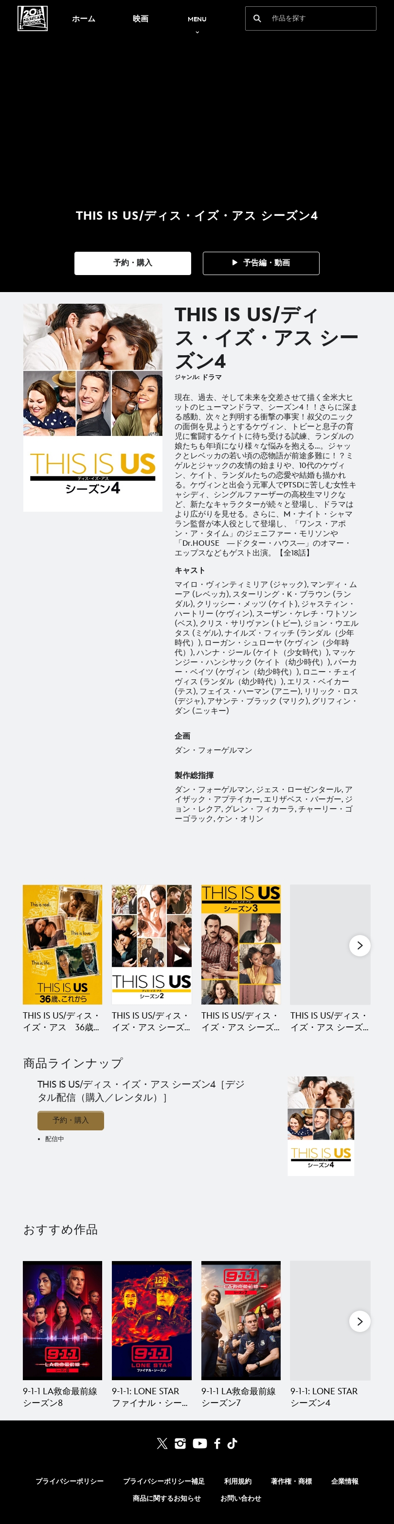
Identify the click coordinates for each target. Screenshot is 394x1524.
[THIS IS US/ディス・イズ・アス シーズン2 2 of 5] (151, 944)
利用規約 (237, 1481)
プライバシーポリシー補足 (164, 1481)
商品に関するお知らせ (167, 1498)
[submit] (257, 18)
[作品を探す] (304, 18)
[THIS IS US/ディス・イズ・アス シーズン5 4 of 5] (330, 944)
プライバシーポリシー (70, 1481)
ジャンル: (187, 377)
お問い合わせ (240, 1498)
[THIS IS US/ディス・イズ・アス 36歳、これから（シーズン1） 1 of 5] (62, 944)
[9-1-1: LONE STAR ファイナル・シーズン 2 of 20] (151, 1320)
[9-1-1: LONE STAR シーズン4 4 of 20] (330, 1320)
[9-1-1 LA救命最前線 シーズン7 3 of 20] (241, 1320)
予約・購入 (71, 1120)
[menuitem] (83, 18)
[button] (132, 263)
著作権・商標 (291, 1481)
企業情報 (344, 1481)
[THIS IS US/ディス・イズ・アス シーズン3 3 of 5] (241, 944)
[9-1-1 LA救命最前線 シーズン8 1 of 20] (62, 1320)
